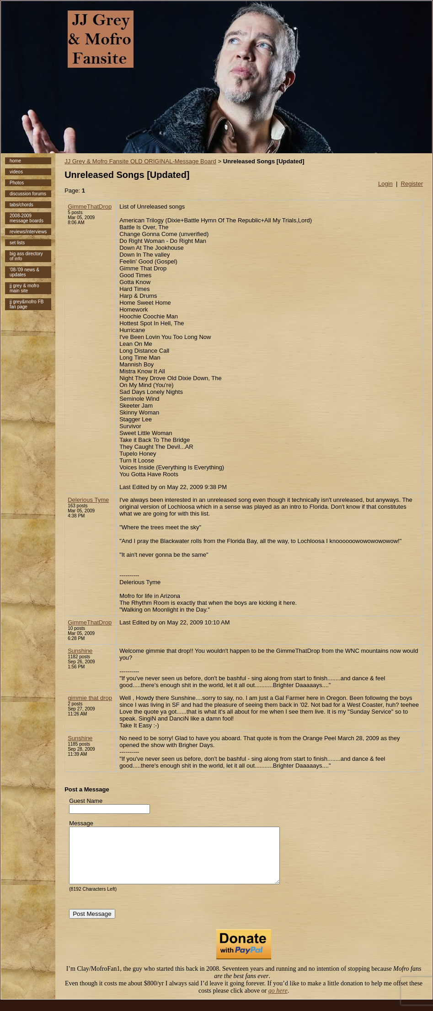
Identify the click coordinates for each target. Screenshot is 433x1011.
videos (16, 171)
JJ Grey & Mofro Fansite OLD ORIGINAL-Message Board (140, 161)
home (15, 160)
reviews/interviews (28, 231)
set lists (17, 242)
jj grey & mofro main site (24, 288)
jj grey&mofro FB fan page (26, 304)
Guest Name (85, 800)
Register (412, 183)
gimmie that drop (90, 697)
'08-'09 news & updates (24, 272)
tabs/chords (21, 204)
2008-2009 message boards (26, 218)
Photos (17, 182)
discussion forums (28, 193)
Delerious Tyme (88, 499)
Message (81, 823)
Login (385, 183)
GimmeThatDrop (90, 206)
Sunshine (80, 650)
